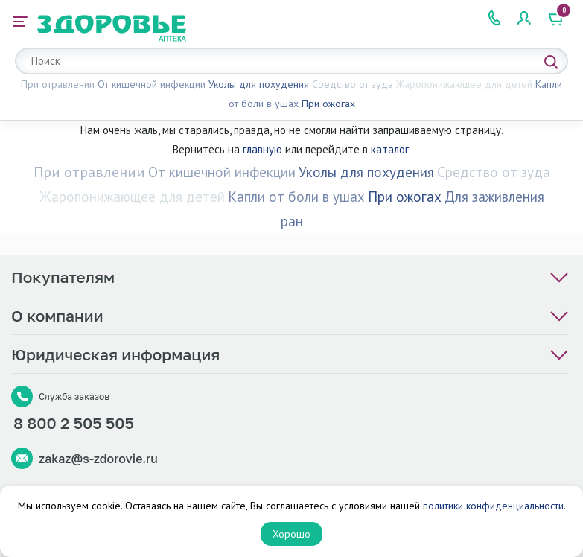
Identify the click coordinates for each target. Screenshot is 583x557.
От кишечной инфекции (152, 84)
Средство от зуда (352, 84)
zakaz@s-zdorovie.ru (98, 458)
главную (262, 149)
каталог (390, 149)
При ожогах (328, 103)
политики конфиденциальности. (494, 505)
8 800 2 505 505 (73, 423)
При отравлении (58, 84)
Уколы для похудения (258, 84)
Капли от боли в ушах (296, 197)
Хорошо (291, 534)
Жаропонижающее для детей (464, 84)
